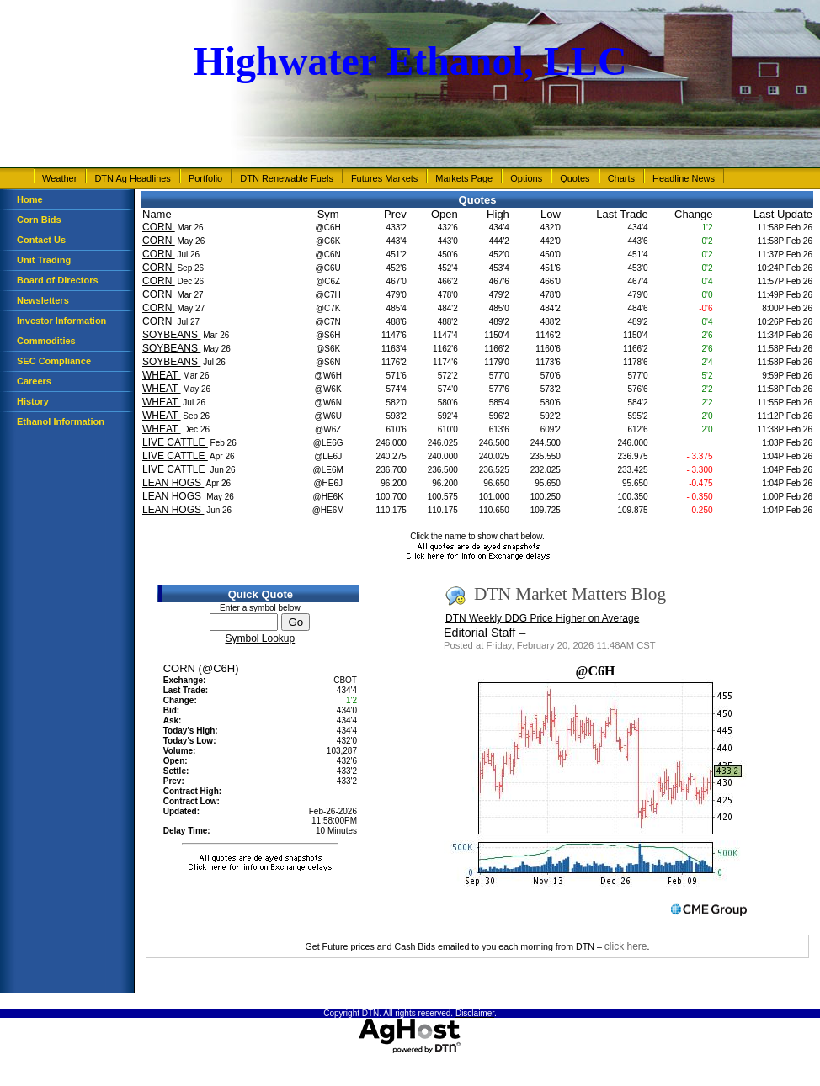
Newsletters (43, 300)
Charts (621, 178)
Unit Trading (44, 260)
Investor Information (61, 320)
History (33, 401)
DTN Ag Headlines (132, 178)
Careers (34, 381)
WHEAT (161, 375)
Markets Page (464, 178)
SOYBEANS (171, 335)
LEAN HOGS (173, 483)
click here (625, 946)
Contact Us (41, 240)
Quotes (574, 178)
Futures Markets (384, 178)
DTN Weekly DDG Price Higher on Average (542, 618)
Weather (59, 178)
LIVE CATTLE (175, 442)
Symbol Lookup (260, 638)
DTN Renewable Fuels (286, 178)
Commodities (46, 341)
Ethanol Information (60, 421)
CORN (158, 227)
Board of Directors (58, 280)
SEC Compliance (54, 361)
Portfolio (205, 178)
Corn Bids (39, 220)
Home (30, 199)
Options (526, 178)
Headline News (683, 178)
